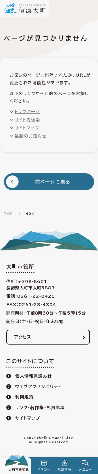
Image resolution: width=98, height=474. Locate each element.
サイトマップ (27, 128)
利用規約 (24, 397)
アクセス (22, 337)
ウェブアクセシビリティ (38, 386)
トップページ (27, 112)
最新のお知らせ (31, 136)
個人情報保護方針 (33, 376)
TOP (8, 213)
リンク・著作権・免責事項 (40, 407)
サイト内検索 (27, 120)
